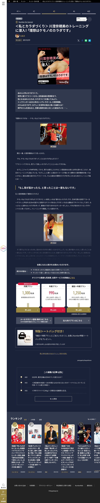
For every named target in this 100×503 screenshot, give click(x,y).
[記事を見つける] (3, 485)
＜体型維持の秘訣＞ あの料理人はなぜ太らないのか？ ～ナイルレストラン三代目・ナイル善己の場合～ (55, 383)
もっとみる (91, 419)
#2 (34, 12)
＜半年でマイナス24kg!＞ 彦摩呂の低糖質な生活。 (46, 390)
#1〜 (19, 12)
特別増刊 (19, 19)
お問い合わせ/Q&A (20, 485)
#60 (88, 12)
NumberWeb (79, 485)
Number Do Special (26, 22)
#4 (74, 12)
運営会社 (89, 485)
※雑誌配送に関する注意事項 (78, 314)
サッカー (23, 1)
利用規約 (32, 485)
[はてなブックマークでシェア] (89, 40)
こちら (72, 277)
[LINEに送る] (85, 40)
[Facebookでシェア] (82, 40)
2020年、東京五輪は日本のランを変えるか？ (43, 377)
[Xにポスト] (78, 40)
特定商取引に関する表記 (63, 485)
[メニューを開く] (3, 3)
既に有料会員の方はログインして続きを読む (53, 353)
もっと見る (53, 399)
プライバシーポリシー (45, 485)
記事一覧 (15, 1)
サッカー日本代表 (34, 1)
